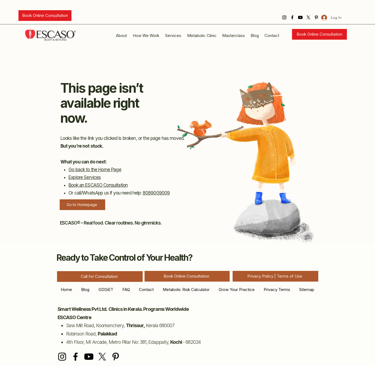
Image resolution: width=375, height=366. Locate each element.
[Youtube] (300, 17)
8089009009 (156, 193)
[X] (308, 17)
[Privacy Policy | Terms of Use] (275, 276)
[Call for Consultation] (100, 276)
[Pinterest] (115, 356)
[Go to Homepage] (82, 204)
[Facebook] (292, 17)
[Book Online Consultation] (44, 15)
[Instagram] (284, 17)
